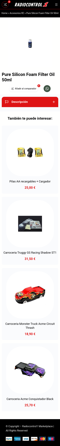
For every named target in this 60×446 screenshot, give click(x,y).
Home (5, 13)
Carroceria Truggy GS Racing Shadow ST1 (30, 252)
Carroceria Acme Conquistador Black (30, 399)
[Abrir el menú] (56, 4)
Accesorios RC (17, 13)
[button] (47, 88)
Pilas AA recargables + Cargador (29, 181)
